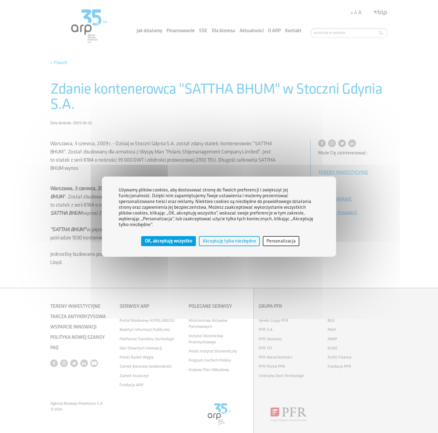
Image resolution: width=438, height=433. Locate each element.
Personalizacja (281, 241)
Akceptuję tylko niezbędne (229, 241)
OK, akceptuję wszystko (168, 241)
